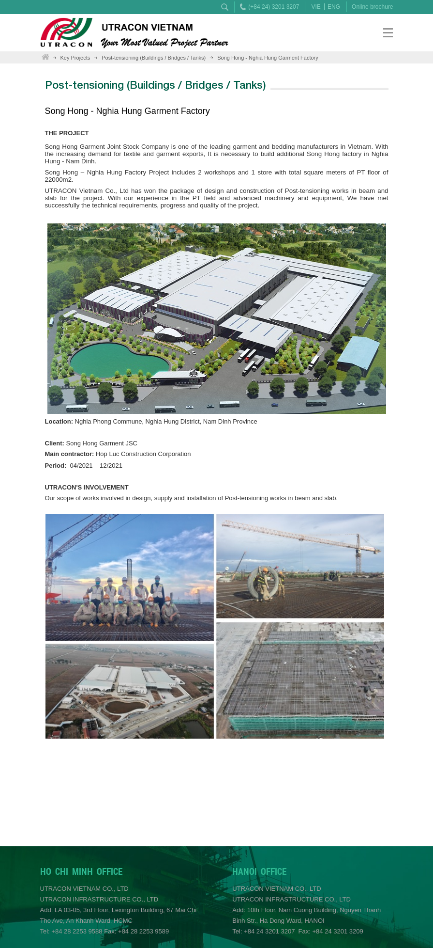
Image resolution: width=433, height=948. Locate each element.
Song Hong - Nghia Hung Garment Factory (267, 58)
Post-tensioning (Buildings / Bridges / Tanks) (154, 58)
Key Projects (75, 58)
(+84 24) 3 (261, 6)
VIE (315, 6)
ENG (334, 6)
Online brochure (372, 6)
